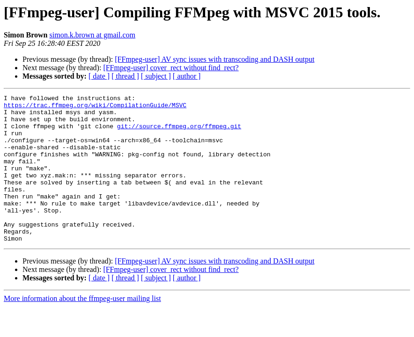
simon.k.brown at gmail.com (93, 35)
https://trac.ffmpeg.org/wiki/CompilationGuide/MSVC (95, 107)
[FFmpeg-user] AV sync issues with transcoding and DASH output (214, 59)
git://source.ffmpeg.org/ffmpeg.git (179, 133)
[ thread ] (125, 76)
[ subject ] (156, 76)
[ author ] (187, 76)
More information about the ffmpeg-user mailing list (82, 328)
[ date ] (99, 76)
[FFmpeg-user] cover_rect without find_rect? (170, 68)
